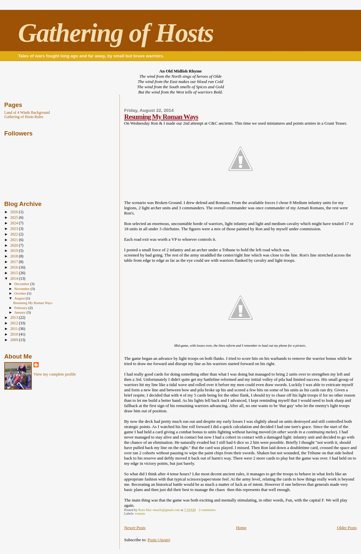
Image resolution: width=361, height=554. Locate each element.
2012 (14, 323)
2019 (14, 251)
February (21, 308)
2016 (14, 267)
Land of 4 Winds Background (27, 113)
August (20, 298)
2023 (14, 229)
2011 (14, 329)
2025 (14, 217)
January (20, 312)
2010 (14, 334)
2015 (14, 273)
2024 (14, 223)
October (20, 293)
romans (140, 513)
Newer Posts (134, 527)
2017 (14, 262)
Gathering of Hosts (115, 32)
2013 (14, 318)
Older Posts (347, 527)
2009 (14, 340)
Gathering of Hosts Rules (23, 117)
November (22, 289)
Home (241, 527)
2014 (14, 279)
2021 (14, 240)
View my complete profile (54, 374)
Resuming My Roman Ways (161, 116)
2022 (14, 234)
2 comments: (208, 510)
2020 (14, 245)
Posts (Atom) (159, 539)
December (22, 284)
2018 (14, 256)
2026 (14, 212)
